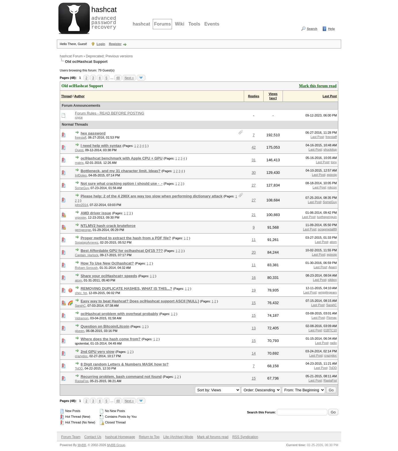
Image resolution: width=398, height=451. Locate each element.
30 (254, 172)
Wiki (179, 24)
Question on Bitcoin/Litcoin (105, 326)
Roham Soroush (86, 267)
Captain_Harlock (86, 255)
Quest (79, 150)
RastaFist (81, 381)
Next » (129, 77)
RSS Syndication (245, 437)
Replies (253, 96)
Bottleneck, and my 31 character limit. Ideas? (121, 171)
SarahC (80, 305)
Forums (162, 24)
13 (254, 328)
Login (100, 44)
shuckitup (330, 149)
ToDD (79, 368)
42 (254, 147)
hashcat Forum (71, 56)
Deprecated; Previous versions (109, 56)
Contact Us (92, 437)
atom (333, 242)
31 (254, 160)
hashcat (141, 24)
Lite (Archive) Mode (178, 437)
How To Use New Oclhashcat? (107, 263)
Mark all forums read (212, 437)
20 (254, 252)
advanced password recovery (102, 17)
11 (254, 240)
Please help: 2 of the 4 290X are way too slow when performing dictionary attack (152, 196)
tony (334, 162)
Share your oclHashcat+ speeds (109, 276)
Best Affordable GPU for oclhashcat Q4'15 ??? (122, 250)
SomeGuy (82, 188)
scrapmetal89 (327, 229)
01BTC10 (330, 330)
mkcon (332, 187)
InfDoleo (81, 175)
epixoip (332, 174)
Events (211, 24)
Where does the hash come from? (111, 339)
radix (333, 343)
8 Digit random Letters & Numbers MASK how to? (125, 364)
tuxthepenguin (327, 217)
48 (118, 77)
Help (331, 28)
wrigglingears (327, 292)
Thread (66, 96)
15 (254, 303)
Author (79, 96)
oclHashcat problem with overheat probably (119, 314)
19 (254, 290)
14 (254, 353)
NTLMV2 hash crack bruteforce (108, 225)
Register (115, 44)
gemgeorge (83, 230)
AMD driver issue (96, 213)
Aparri (333, 267)
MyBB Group (116, 445)
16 (254, 277)
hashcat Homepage (120, 437)
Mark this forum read (318, 86)
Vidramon (81, 318)
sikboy (332, 279)
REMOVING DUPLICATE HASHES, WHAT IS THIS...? (126, 288)
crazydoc (81, 356)
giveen (79, 331)
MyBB (82, 445)
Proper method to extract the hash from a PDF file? (126, 238)
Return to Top (149, 437)
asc (273, 98)
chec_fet (81, 293)
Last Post (329, 96)
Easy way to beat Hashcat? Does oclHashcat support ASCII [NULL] (140, 301)
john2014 (81, 205)
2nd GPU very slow (98, 351)
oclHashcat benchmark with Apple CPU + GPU (122, 158)
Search (312, 28)
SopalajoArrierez (86, 242)
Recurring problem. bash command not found (121, 376)
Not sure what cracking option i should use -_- (122, 183)
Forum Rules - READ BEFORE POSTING (109, 113)
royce (79, 117)
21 (254, 215)
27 (254, 185)
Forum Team (70, 437)
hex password (93, 133)
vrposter (80, 217)
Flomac (331, 317)
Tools (194, 24)
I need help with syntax (101, 145)
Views (272, 94)
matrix (79, 162)
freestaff (80, 137)
